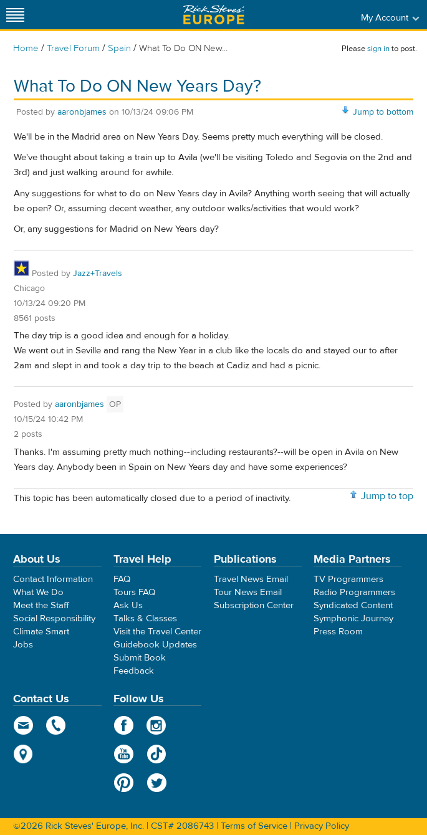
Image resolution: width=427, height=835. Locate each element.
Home (26, 48)
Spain (119, 48)
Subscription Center (254, 605)
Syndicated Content (353, 605)
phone (56, 725)
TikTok (156, 754)
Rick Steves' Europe (214, 14)
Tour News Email (248, 592)
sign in (378, 49)
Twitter (156, 783)
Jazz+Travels (97, 273)
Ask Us (128, 605)
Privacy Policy (321, 826)
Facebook (123, 725)
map (23, 754)
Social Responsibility (54, 618)
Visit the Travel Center (157, 631)
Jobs (23, 645)
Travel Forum (73, 48)
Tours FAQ (134, 592)
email (23, 725)
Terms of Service (254, 826)
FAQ (121, 579)
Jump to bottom (383, 112)
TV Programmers (348, 579)
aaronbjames (82, 112)
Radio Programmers (354, 592)
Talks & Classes (145, 618)
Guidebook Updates (155, 645)
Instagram (156, 725)
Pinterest (123, 783)
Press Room (338, 631)
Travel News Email (251, 579)
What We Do (38, 592)
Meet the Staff (41, 605)
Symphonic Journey (353, 618)
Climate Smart (41, 631)
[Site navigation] (15, 14)
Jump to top (387, 496)
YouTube (123, 754)
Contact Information (53, 579)
